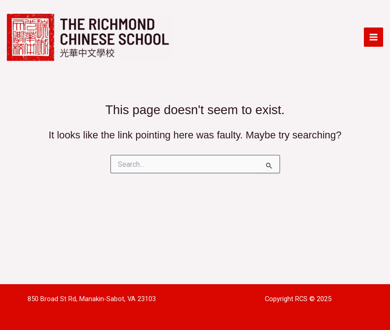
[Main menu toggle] (373, 37)
